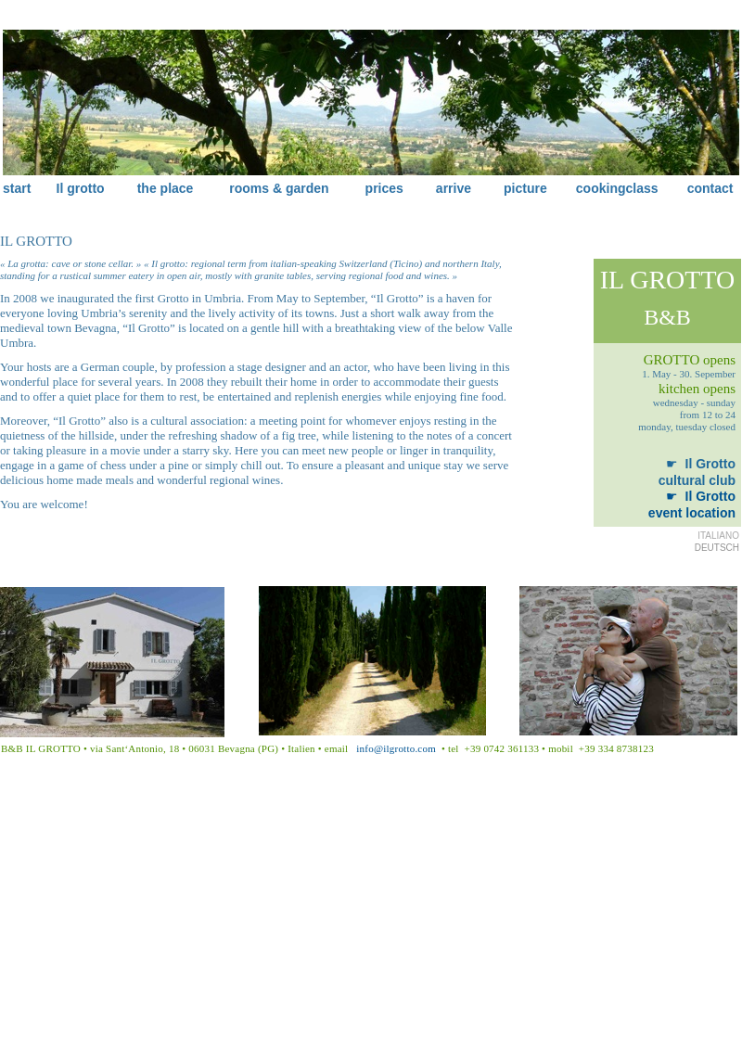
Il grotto (81, 188)
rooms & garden (278, 188)
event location (692, 512)
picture (525, 188)
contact (710, 188)
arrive (453, 188)
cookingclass (617, 188)
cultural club (697, 480)
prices (384, 188)
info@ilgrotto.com (396, 748)
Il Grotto (701, 463)
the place (165, 188)
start (18, 188)
